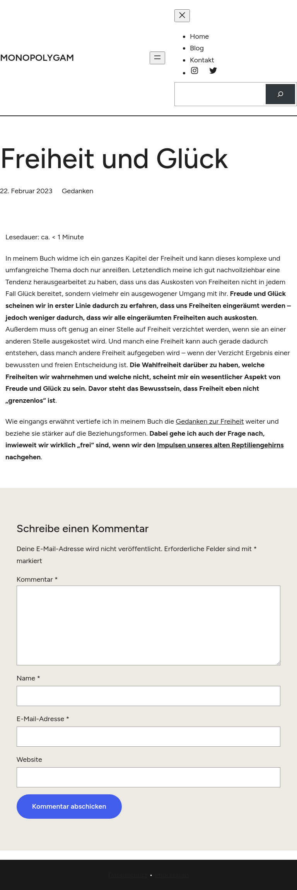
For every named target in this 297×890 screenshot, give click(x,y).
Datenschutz (128, 875)
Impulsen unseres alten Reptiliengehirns (220, 445)
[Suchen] (280, 94)
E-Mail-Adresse (43, 719)
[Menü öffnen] (157, 58)
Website (29, 759)
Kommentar (37, 579)
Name (28, 678)
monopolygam (37, 57)
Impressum (171, 875)
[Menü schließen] (182, 15)
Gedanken (78, 191)
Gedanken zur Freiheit (210, 421)
